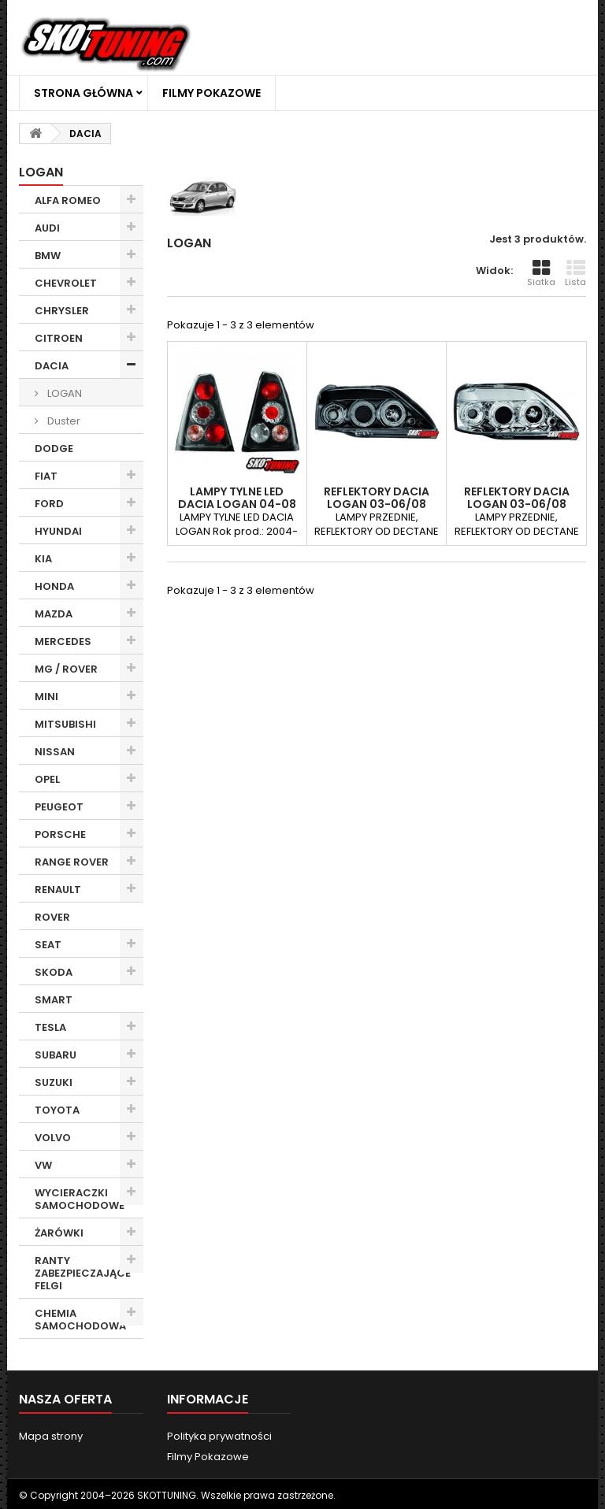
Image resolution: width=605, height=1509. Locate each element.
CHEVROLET (66, 283)
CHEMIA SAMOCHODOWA (80, 1319)
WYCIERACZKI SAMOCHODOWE (79, 1199)
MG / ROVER (66, 669)
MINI (46, 696)
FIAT (46, 476)
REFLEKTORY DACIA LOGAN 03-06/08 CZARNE (376, 504)
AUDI (47, 228)
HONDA (54, 586)
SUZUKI (53, 1082)
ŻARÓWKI (59, 1232)
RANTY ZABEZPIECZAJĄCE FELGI (83, 1273)
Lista (575, 273)
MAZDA (53, 613)
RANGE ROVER (72, 862)
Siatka (541, 273)
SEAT (48, 944)
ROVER (52, 917)
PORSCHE (60, 834)
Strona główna (83, 93)
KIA (43, 558)
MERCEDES (63, 641)
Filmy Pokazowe (211, 93)
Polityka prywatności (219, 1436)
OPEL (47, 779)
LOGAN (63, 393)
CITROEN (59, 338)
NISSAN (55, 751)
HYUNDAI (58, 531)
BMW (48, 255)
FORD (49, 503)
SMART (53, 999)
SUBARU (55, 1054)
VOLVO (53, 1137)
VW (43, 1165)
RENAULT (58, 889)
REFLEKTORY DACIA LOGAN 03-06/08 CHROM (517, 504)
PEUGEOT (59, 806)
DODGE (54, 448)
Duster (62, 420)
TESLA (50, 1027)
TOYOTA (57, 1110)
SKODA (53, 972)
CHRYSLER (62, 310)
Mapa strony (51, 1436)
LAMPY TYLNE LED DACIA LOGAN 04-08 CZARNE (237, 504)
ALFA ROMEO (68, 200)
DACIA (52, 365)
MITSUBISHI (65, 724)
